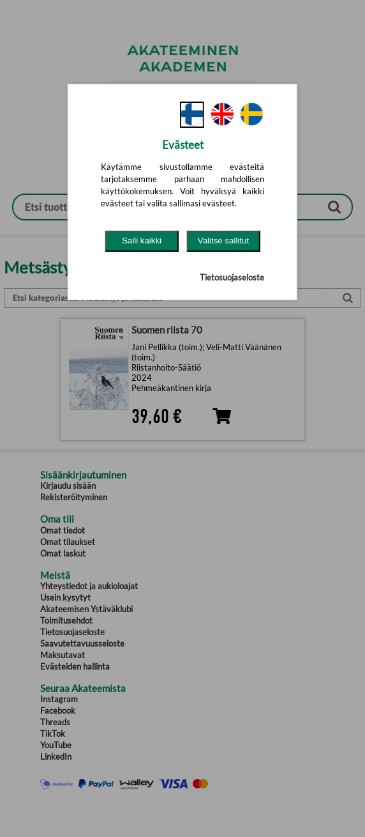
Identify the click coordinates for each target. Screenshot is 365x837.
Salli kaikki (141, 240)
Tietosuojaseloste (232, 277)
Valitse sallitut (224, 240)
